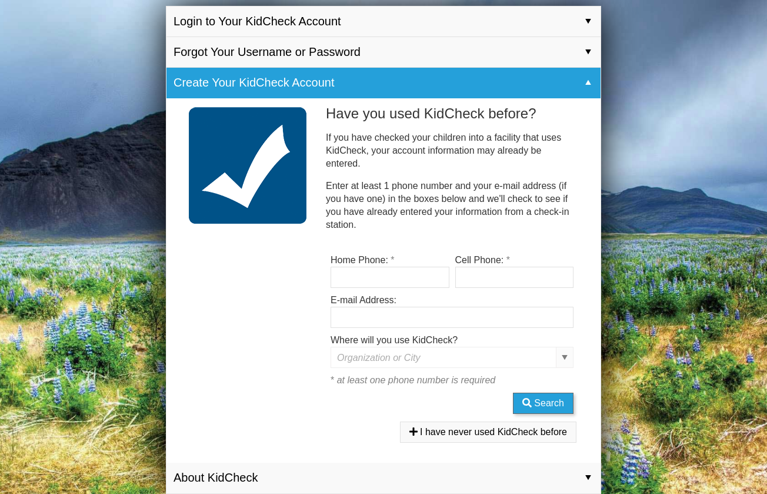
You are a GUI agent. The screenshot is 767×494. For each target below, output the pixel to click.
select (564, 357)
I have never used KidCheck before (488, 432)
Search (543, 403)
